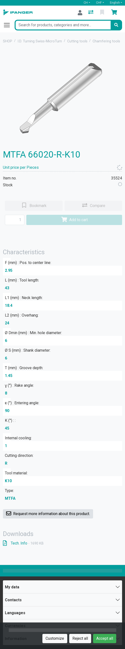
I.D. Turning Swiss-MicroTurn (40, 41)
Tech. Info (23, 543)
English (115, 2)
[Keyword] (63, 25)
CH (86, 2)
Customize (55, 638)
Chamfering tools (106, 41)
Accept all (104, 638)
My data (12, 587)
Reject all (80, 638)
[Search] (116, 25)
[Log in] (80, 13)
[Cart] (115, 13)
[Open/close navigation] (9, 25)
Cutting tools (77, 41)
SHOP (7, 41)
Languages (15, 613)
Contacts (13, 600)
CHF (99, 2)
